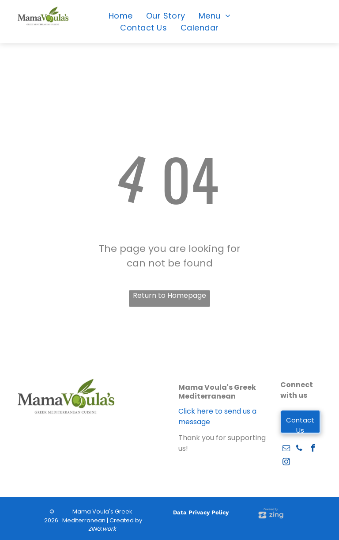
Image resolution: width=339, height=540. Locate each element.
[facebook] (312, 449)
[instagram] (286, 463)
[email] (286, 449)
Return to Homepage (169, 295)
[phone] (299, 449)
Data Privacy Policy (201, 512)
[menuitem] (120, 16)
